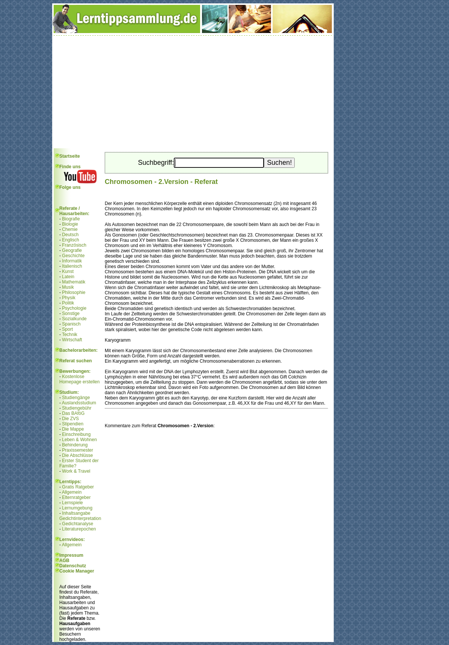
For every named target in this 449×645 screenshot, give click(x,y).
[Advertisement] (193, 92)
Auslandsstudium (79, 402)
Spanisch (71, 324)
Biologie (70, 224)
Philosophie (73, 292)
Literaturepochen (79, 529)
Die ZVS (70, 418)
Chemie (69, 229)
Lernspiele (72, 502)
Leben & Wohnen (79, 439)
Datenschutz (72, 565)
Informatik (72, 261)
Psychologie (74, 308)
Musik (68, 287)
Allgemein (72, 492)
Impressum (71, 555)
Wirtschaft (72, 339)
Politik (68, 303)
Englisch (70, 240)
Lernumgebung (77, 508)
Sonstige (71, 313)
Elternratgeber (76, 497)
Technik (69, 334)
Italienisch (72, 266)
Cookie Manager (76, 571)
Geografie (72, 250)
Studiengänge (76, 397)
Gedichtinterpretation (80, 518)
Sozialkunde (74, 318)
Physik (68, 297)
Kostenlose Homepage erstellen (79, 379)
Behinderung (74, 445)
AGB (64, 560)
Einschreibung (76, 434)
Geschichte (73, 255)
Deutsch (70, 234)
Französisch (74, 245)
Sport (67, 329)
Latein (68, 276)
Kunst (68, 271)
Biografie (71, 219)
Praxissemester (77, 450)
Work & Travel (76, 471)
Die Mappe (73, 429)
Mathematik (73, 282)
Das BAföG (73, 413)
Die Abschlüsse (77, 455)
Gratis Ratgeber (78, 487)
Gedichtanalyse (77, 523)
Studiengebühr (76, 408)
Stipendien (72, 423)
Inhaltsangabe (76, 513)
